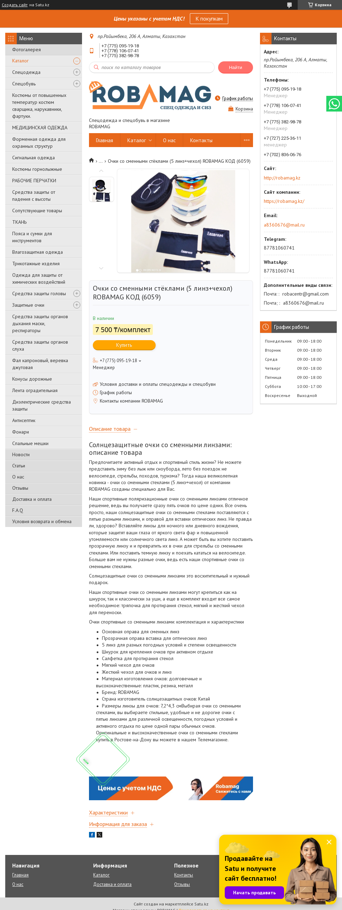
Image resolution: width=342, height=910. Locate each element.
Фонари (20, 432)
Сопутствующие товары (37, 210)
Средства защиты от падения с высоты (33, 195)
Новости (21, 454)
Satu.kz (201, 904)
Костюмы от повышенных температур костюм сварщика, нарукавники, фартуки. (39, 105)
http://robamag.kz (282, 178)
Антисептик (23, 420)
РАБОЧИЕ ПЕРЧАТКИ (34, 180)
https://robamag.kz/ (284, 201)
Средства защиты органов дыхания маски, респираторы (40, 323)
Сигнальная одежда (33, 157)
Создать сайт (15, 4)
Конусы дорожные (32, 379)
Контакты (201, 140)
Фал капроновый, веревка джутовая (40, 363)
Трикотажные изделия (36, 263)
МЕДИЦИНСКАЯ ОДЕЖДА (39, 127)
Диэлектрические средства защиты (41, 405)
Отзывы (20, 488)
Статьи (18, 465)
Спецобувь (24, 84)
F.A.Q (17, 510)
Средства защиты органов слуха (40, 345)
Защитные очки (28, 305)
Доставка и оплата (32, 499)
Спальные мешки (30, 443)
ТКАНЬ (19, 222)
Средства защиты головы (39, 293)
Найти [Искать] (235, 67)
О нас (18, 477)
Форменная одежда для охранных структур (39, 142)
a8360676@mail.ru (284, 225)
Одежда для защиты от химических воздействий (38, 278)
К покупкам (209, 18)
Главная (104, 140)
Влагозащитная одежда (37, 252)
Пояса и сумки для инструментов (32, 237)
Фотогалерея (26, 49)
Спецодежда (26, 72)
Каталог (20, 61)
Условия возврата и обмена (42, 521)
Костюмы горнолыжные (37, 169)
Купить (124, 345)
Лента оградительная (35, 390)
